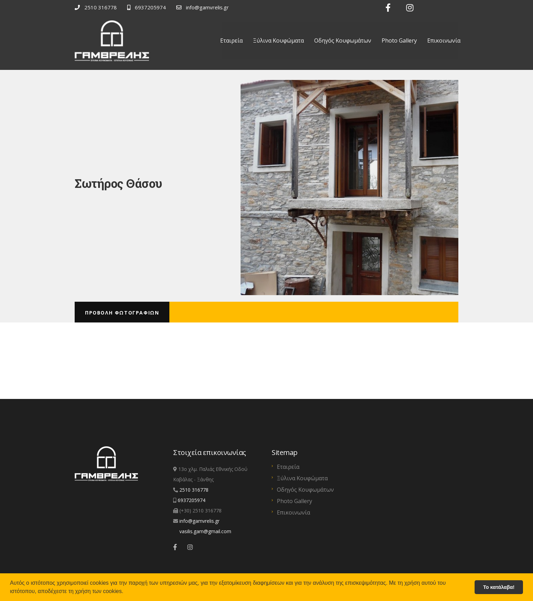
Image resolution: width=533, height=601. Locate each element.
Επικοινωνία (443, 40)
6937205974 (191, 459)
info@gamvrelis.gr (199, 480)
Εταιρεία (231, 40)
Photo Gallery (399, 40)
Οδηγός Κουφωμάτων (342, 40)
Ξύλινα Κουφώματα (278, 40)
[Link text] (385, 7)
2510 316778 (193, 449)
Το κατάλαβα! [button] (499, 587)
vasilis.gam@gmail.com (205, 490)
